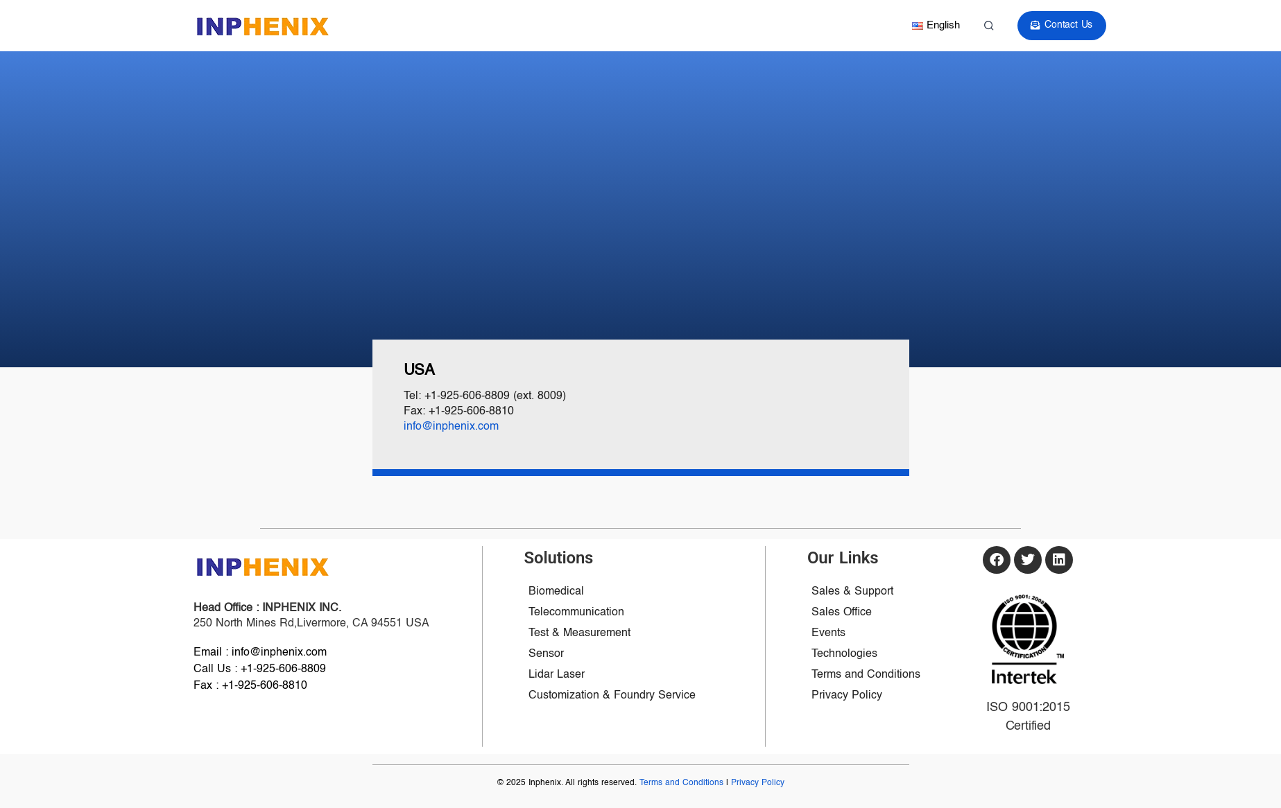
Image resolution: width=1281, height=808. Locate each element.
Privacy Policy (846, 695)
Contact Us (1063, 25)
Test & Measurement (579, 633)
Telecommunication (576, 612)
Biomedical (556, 591)
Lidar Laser (556, 674)
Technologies (844, 654)
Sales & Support (852, 591)
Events (828, 633)
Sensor (546, 654)
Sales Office (841, 612)
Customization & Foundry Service (612, 695)
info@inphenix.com (451, 426)
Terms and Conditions (865, 674)
